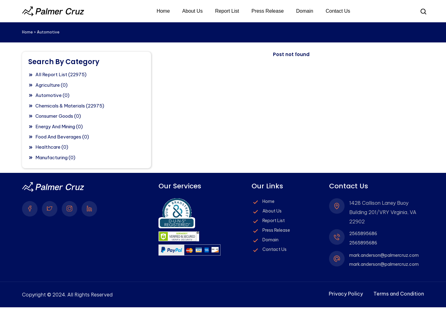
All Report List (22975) (61, 74)
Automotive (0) (52, 95)
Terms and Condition (398, 294)
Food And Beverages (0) (62, 137)
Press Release (268, 11)
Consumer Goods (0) (58, 116)
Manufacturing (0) (55, 157)
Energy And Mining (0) (59, 126)
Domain (304, 11)
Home (163, 11)
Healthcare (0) (51, 147)
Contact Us (338, 11)
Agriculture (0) (51, 85)
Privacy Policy (346, 294)
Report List (227, 11)
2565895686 (363, 234)
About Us (192, 11)
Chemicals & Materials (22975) (69, 106)
